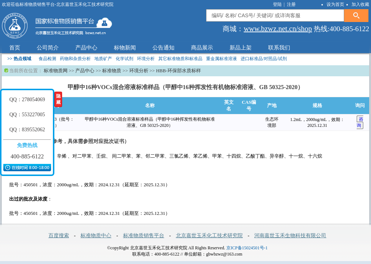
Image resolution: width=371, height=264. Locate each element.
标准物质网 (56, 70)
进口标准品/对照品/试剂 (264, 58)
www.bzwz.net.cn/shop (278, 29)
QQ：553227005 (27, 114)
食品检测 (47, 58)
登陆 (278, 4)
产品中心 (86, 48)
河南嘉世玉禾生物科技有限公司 (290, 235)
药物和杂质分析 (75, 58)
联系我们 (279, 48)
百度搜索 (58, 235)
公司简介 (48, 48)
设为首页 (335, 4)
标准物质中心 (95, 235)
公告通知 (163, 48)
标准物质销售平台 (143, 235)
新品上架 (241, 48)
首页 (14, 48)
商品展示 (202, 48)
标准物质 (111, 70)
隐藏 (58, 99)
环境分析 (146, 58)
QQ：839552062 (27, 129)
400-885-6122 (27, 156)
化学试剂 (124, 58)
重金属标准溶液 (221, 58)
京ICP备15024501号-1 (247, 247)
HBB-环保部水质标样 (178, 70)
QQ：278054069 (27, 99)
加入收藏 (360, 4)
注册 (291, 4)
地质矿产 (103, 58)
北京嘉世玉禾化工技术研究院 (209, 235)
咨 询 (360, 122)
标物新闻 (125, 48)
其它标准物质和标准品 (180, 58)
